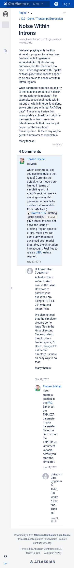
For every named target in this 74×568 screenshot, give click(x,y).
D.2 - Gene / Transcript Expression (42, 18)
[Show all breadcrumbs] (31, 13)
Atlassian (42, 561)
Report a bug (33, 552)
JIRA (39, 252)
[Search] (9, 4)
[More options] (64, 13)
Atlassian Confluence (45, 549)
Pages (22, 12)
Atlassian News (52, 552)
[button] (56, 4)
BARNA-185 (37, 213)
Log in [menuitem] (66, 4)
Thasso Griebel (36, 159)
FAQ (49, 402)
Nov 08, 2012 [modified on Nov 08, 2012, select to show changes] (25, 42)
